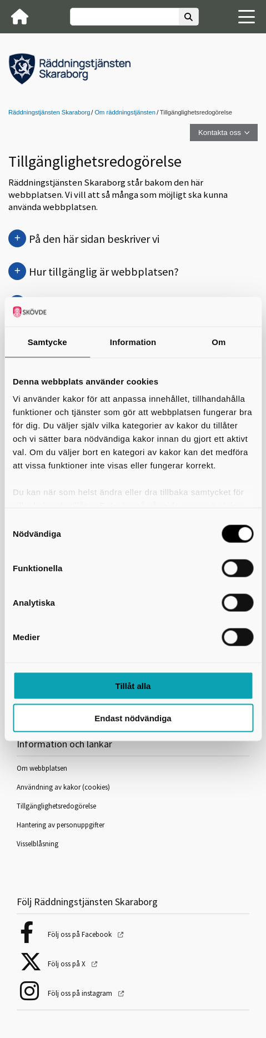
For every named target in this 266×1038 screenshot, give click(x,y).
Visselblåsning (37, 844)
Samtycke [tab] (47, 341)
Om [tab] (218, 341)
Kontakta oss (219, 132)
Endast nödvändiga (132, 718)
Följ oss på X (67, 964)
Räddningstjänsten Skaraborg (49, 112)
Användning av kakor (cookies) (64, 787)
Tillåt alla (133, 685)
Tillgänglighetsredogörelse (56, 806)
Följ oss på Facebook (80, 934)
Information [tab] (133, 341)
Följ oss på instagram (81, 993)
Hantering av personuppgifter (60, 825)
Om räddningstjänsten (124, 112)
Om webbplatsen (42, 768)
